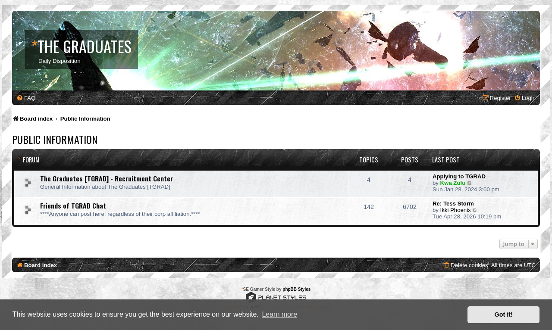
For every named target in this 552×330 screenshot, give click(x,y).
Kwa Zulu (453, 183)
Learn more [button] (279, 314)
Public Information (54, 139)
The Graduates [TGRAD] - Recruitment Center (106, 178)
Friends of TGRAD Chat (73, 205)
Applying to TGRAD (459, 176)
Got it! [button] (504, 314)
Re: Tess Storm (453, 203)
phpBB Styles (296, 289)
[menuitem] (25, 98)
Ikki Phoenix (455, 210)
